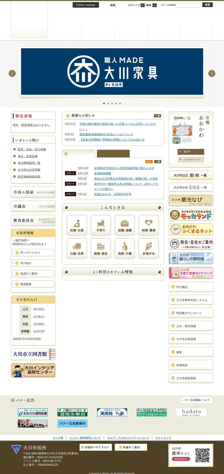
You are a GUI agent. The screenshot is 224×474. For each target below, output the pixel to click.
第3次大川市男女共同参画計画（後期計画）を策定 (126, 178)
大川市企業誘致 (186, 339)
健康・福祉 (98, 32)
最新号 (187, 152)
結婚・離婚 (148, 225)
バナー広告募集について (196, 400)
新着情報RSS (149, 161)
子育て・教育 (131, 32)
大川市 (29, 19)
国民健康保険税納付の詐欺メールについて (106, 134)
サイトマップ (163, 437)
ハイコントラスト (119, 5)
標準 (148, 5)
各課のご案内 (28, 273)
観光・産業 (164, 32)
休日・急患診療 (28, 156)
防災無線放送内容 (29, 176)
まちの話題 (113, 153)
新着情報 (78, 153)
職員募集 (26, 284)
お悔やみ (148, 248)
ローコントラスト (123, 5)
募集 (179, 352)
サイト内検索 (168, 5)
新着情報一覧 (157, 161)
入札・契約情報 (186, 326)
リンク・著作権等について (85, 437)
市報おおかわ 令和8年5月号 (112, 194)
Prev (12, 73)
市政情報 (196, 32)
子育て (100, 225)
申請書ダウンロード (189, 313)
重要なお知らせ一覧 (157, 115)
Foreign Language (85, 5)
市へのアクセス (30, 252)
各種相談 (182, 365)
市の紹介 (26, 263)
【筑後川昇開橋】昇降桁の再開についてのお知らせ (112, 139)
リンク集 (58, 437)
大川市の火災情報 (29, 169)
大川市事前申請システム (191, 300)
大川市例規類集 (186, 378)
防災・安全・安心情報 (32, 149)
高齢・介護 (125, 248)
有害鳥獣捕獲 (102, 173)
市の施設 (182, 287)
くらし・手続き (65, 32)
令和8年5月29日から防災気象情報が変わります (124, 168)
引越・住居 (77, 248)
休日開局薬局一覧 (29, 162)
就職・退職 (125, 225)
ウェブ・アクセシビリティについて (128, 437)
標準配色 (112, 5)
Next (211, 73)
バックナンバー (192, 159)
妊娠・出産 (77, 225)
